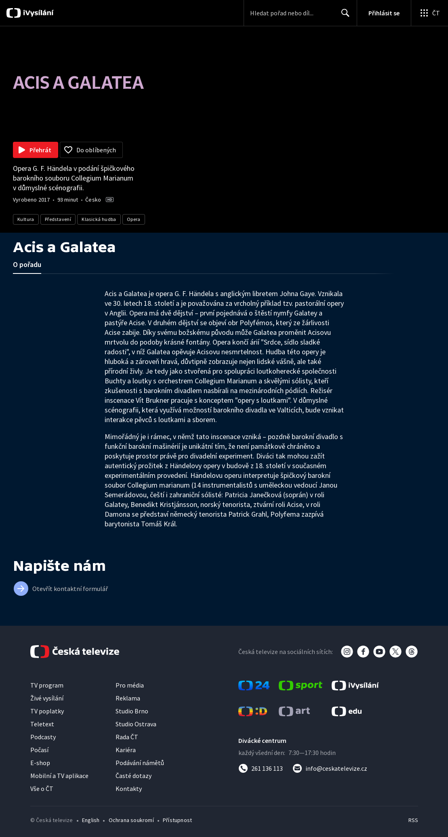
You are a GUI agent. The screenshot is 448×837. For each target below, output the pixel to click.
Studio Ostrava (136, 724)
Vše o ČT (41, 788)
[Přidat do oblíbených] (91, 150)
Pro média (130, 685)
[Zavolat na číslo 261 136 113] (260, 768)
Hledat (343, 16)
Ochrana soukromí (131, 820)
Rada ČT (127, 737)
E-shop (40, 763)
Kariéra (126, 750)
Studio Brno (132, 711)
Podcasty (43, 737)
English (90, 820)
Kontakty (129, 788)
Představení (58, 219)
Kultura (25, 219)
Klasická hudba (99, 219)
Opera (134, 219)
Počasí (39, 750)
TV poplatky (47, 711)
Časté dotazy (133, 776)
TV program (46, 685)
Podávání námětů (140, 763)
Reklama (128, 698)
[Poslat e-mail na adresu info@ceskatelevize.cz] (329, 768)
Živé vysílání (46, 698)
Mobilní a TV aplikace (59, 776)
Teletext (42, 724)
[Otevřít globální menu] (429, 13)
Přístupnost (177, 820)
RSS (413, 820)
